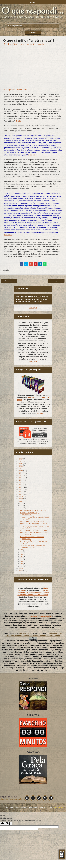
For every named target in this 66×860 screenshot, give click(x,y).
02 (22, 564)
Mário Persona (58, 807)
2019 (21, 473)
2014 (21, 485)
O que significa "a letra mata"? (32, 521)
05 (22, 557)
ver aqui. (40, 413)
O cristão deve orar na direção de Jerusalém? (33, 533)
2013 (21, 487)
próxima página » (56, 281)
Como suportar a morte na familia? (34, 530)
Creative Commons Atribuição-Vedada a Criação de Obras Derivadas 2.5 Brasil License (33, 592)
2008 (21, 499)
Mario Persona (25, 633)
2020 (21, 471)
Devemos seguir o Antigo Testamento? (29, 514)
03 (22, 561)
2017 (21, 478)
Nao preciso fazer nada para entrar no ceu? (34, 542)
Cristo (14, 44)
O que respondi (10, 633)
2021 (21, 468)
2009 (21, 496)
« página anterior (9, 281)
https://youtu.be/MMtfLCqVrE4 (15, 90)
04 (22, 559)
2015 (21, 482)
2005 (21, 571)
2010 (21, 494)
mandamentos (29, 44)
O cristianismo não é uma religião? (33, 510)
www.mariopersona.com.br (40, 616)
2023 (21, 464)
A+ (62, 853)
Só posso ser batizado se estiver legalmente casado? (32, 546)
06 (22, 554)
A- (61, 856)
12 (22, 503)
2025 (21, 459)
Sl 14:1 (18, 121)
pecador (40, 44)
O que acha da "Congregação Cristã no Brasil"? (34, 518)
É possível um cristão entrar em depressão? (32, 538)
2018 (21, 475)
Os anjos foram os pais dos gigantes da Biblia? (34, 527)
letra (20, 44)
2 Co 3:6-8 (32, 155)
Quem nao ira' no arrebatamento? (33, 523)
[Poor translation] (8, 823)
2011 (21, 492)
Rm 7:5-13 (8, 235)
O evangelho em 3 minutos (29, 588)
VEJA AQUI (33, 308)
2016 (21, 480)
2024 (21, 461)
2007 (21, 501)
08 (22, 552)
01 (22, 566)
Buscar (33, 32)
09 (22, 550)
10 (22, 508)
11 (21, 506)
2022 (21, 466)
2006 (21, 568)
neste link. (33, 361)
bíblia (9, 44)
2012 (21, 489)
